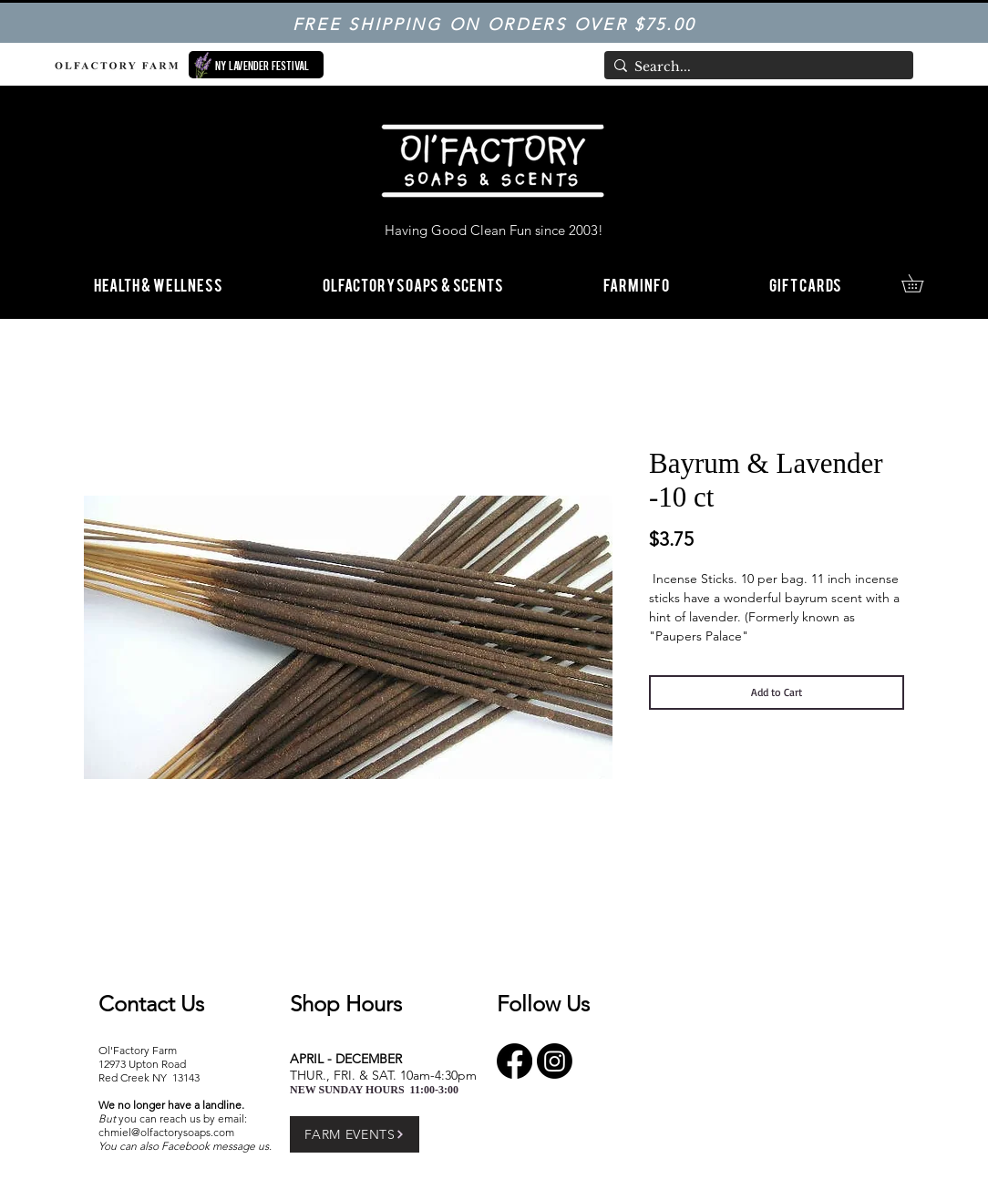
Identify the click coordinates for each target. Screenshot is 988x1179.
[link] (921, 283)
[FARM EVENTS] (354, 1134)
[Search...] (754, 67)
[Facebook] (514, 1061)
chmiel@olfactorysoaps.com (166, 1132)
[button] (636, 283)
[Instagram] (554, 1061)
